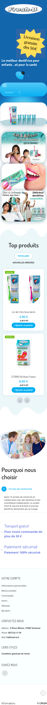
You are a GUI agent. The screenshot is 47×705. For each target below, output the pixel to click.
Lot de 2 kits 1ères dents (23, 312)
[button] (23, 488)
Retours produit (9, 590)
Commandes (7, 595)
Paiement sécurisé (20, 546)
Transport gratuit (16, 525)
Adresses (6, 605)
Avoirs (4, 600)
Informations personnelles (14, 585)
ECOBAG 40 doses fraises (23, 376)
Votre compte (11, 578)
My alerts (6, 610)
